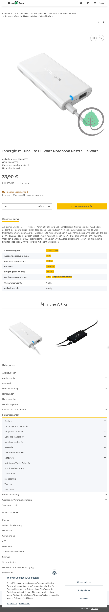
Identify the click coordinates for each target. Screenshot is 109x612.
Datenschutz (25, 603)
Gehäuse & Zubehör (14, 436)
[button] (81, 3)
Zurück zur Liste (11, 13)
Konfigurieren (83, 590)
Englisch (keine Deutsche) (62, 277)
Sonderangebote (10, 505)
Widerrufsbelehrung (12, 525)
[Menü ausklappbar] (3, 2)
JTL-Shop (94, 608)
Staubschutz (10, 478)
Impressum (12, 603)
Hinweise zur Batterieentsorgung (18, 567)
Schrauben (10, 473)
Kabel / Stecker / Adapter (14, 409)
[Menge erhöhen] (49, 206)
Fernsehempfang (10, 388)
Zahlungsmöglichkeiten (13, 551)
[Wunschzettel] (87, 3)
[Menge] (22, 206)
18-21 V (49, 261)
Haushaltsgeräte (10, 404)
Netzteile (9, 447)
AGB (4, 541)
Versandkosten (9, 562)
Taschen (8, 484)
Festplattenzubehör (14, 431)
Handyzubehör (9, 399)
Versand (26, 183)
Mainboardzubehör (14, 442)
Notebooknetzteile (21, 165)
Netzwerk (9, 457)
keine (49, 277)
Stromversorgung (10, 494)
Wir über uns (8, 536)
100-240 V (50, 271)
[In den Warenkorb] (4, 31)
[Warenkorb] (99, 3)
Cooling (8, 421)
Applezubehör (9, 372)
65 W (48, 256)
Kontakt (6, 520)
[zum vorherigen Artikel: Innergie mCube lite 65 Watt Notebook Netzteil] (98, 22)
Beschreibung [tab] (10, 219)
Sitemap (6, 557)
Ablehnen (83, 598)
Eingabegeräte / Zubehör (16, 426)
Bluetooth (6, 383)
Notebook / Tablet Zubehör (17, 463)
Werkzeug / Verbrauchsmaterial (17, 500)
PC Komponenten (10, 414)
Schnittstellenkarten (14, 468)
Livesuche (7, 546)
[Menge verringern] (5, 206)
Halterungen (8, 393)
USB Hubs (9, 489)
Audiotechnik (8, 378)
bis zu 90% (50, 266)
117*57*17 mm (52, 250)
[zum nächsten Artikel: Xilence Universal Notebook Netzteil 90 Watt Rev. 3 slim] (104, 22)
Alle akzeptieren (83, 582)
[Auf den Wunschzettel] (101, 38)
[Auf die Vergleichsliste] (93, 38)
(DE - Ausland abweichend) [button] (33, 195)
